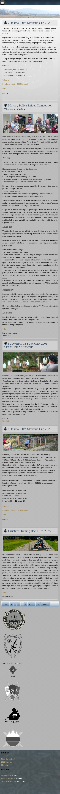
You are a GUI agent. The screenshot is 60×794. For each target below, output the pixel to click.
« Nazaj (5, 604)
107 (38, 604)
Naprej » (45, 604)
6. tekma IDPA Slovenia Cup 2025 (29, 429)
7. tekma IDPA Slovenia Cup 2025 (29, 22)
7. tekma (5, 80)
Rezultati (5, 421)
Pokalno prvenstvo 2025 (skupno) (15, 84)
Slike (4, 88)
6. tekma (5, 506)
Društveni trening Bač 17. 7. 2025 (29, 531)
